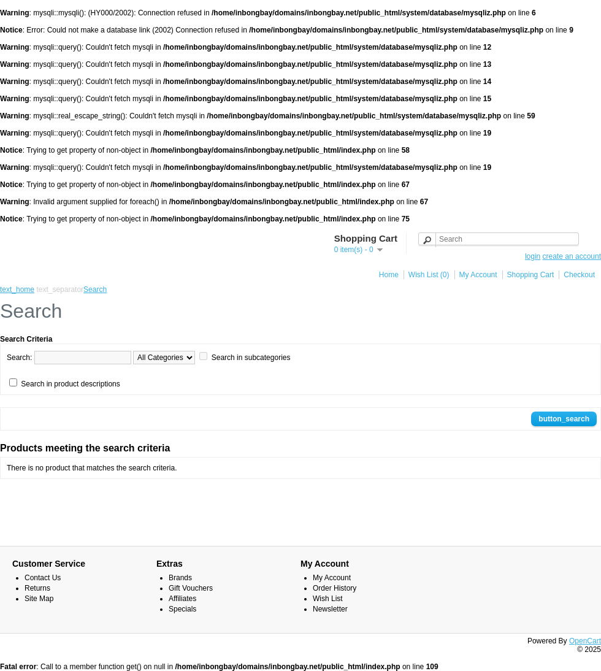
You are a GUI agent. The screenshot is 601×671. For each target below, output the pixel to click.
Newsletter (330, 609)
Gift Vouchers (191, 588)
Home (389, 274)
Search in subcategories (251, 357)
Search (95, 289)
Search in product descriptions (70, 384)
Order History (334, 588)
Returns (37, 588)
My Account (478, 274)
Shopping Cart (530, 274)
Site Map (39, 598)
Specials (182, 609)
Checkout (579, 274)
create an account (572, 256)
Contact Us (43, 577)
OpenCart (585, 641)
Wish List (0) (429, 274)
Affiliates (182, 598)
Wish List (328, 598)
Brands (180, 577)
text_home (17, 289)
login (532, 256)
